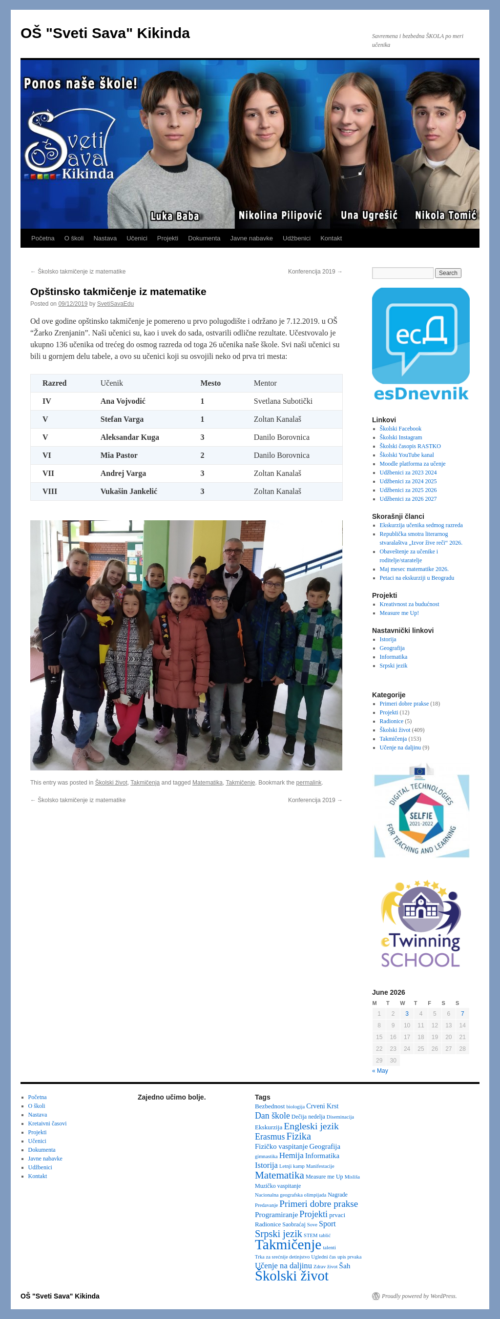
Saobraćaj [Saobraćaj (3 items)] (293, 1224)
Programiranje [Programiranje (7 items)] (276, 1214)
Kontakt (331, 238)
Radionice (392, 721)
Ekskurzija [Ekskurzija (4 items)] (268, 1127)
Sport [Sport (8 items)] (327, 1224)
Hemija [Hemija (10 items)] (291, 1155)
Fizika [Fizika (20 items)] (298, 1136)
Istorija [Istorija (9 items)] (266, 1165)
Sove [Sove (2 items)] (312, 1224)
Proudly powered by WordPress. (419, 1296)
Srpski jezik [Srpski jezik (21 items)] (278, 1233)
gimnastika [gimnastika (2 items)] (266, 1156)
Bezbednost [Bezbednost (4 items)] (270, 1106)
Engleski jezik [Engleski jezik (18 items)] (311, 1126)
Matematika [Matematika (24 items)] (279, 1175)
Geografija (392, 648)
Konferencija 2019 (315, 271)
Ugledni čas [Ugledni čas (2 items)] (323, 1257)
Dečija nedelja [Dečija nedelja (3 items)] (308, 1116)
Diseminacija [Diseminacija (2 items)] (340, 1117)
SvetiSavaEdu (115, 303)
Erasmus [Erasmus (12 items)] (270, 1137)
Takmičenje (240, 782)
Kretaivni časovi (47, 1123)
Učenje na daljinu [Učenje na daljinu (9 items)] (283, 1265)
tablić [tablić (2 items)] (325, 1235)
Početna (43, 238)
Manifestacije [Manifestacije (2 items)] (320, 1166)
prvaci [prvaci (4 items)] (337, 1215)
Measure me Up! (399, 613)
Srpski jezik (394, 665)
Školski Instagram (401, 437)
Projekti (167, 238)
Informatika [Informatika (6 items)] (322, 1156)
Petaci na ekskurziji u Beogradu (417, 577)
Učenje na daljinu (400, 747)
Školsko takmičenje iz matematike (77, 271)
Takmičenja (145, 782)
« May (380, 1070)
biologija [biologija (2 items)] (295, 1106)
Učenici (136, 238)
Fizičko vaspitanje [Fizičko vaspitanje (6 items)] (281, 1146)
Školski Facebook (401, 428)
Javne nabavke (251, 238)
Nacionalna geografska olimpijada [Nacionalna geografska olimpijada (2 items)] (290, 1195)
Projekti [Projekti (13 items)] (313, 1214)
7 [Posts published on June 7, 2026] (462, 1013)
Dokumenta (204, 238)
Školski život (111, 782)
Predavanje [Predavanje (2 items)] (266, 1205)
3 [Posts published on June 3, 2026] (407, 1013)
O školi (74, 238)
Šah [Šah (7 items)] (344, 1265)
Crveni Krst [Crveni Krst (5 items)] (322, 1106)
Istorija (388, 639)
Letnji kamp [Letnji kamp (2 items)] (292, 1166)
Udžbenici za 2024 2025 (408, 481)
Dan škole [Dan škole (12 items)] (272, 1116)
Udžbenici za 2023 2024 (408, 472)
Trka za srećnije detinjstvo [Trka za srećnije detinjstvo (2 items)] (282, 1257)
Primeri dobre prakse (404, 703)
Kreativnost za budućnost (409, 604)
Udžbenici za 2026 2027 (408, 498)
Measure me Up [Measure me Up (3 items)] (324, 1176)
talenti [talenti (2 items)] (329, 1247)
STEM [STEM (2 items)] (310, 1235)
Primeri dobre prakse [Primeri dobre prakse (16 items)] (318, 1204)
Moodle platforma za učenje (413, 463)
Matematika (207, 782)
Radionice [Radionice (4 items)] (268, 1224)
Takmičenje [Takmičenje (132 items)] (288, 1244)
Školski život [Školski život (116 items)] (292, 1275)
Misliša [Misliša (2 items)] (352, 1177)
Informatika (394, 656)
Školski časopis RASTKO (410, 446)
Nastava (105, 238)
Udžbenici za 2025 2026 (408, 490)
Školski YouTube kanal (407, 455)
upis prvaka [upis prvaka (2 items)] (349, 1257)
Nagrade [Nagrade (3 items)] (338, 1194)
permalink (309, 782)
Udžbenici (297, 238)
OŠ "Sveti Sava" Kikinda (105, 33)
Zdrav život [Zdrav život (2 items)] (325, 1266)
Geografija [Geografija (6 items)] (325, 1146)
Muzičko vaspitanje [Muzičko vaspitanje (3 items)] (278, 1185)
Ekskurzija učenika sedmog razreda (421, 525)
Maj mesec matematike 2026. (414, 569)
